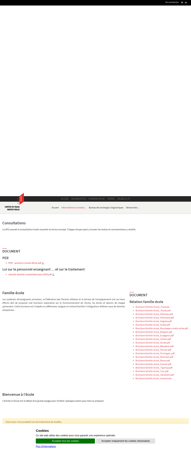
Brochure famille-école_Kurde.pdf (152, 174)
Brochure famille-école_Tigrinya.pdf (153, 199)
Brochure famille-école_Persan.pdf (153, 181)
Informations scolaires (73, 39)
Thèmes (111, 30)
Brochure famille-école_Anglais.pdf (153, 152)
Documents (15, 324)
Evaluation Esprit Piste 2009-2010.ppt (38, 378)
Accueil (65, 30)
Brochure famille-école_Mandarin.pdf (154, 177)
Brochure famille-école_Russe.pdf (152, 192)
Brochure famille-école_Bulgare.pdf (153, 163)
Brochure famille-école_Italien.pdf (153, 170)
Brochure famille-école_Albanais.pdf (154, 145)
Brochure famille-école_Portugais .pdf (155, 184)
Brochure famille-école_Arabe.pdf (152, 156)
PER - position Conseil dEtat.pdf (35, 94)
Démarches (132, 39)
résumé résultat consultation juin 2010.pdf (40, 106)
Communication (96, 30)
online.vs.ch (123, 30)
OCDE (125, 281)
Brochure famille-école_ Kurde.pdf (152, 142)
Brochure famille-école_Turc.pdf (151, 202)
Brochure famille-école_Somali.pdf (153, 195)
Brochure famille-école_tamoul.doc (153, 209)
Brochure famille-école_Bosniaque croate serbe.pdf (161, 159)
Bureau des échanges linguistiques (106, 39)
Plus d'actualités (95, 409)
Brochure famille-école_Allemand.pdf (154, 149)
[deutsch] (186, 2)
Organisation (78, 30)
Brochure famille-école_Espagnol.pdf (154, 167)
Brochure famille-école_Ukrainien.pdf (154, 206)
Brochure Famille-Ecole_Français (152, 138)
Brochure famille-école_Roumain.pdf (154, 188)
